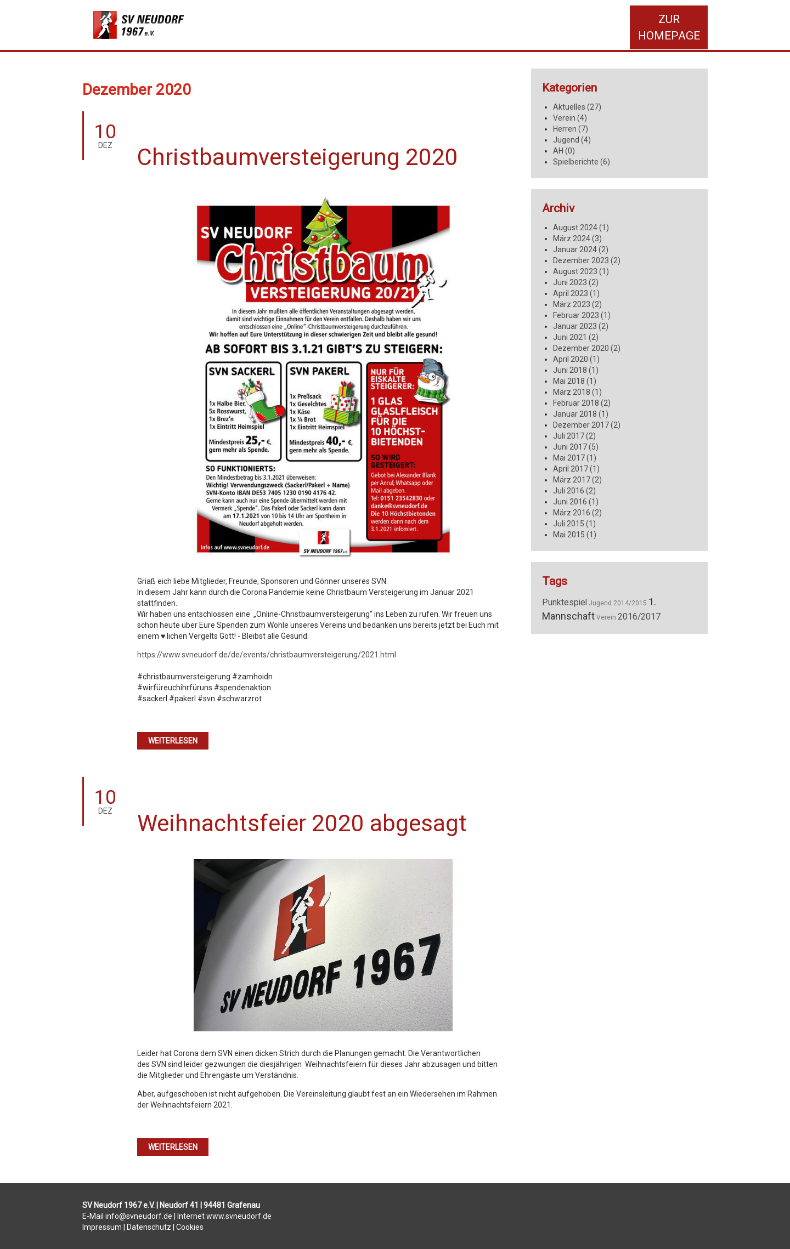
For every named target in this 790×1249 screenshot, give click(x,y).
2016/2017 (639, 617)
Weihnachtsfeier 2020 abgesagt (302, 823)
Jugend (600, 603)
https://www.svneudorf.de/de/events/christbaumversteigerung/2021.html (266, 654)
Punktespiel (564, 603)
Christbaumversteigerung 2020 (297, 157)
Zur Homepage (669, 27)
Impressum (102, 1227)
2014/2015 (630, 603)
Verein (606, 617)
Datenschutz (149, 1227)
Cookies (190, 1227)
